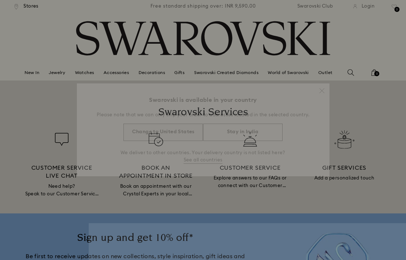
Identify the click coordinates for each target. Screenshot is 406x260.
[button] (321, 87)
